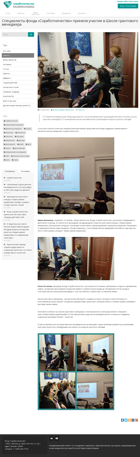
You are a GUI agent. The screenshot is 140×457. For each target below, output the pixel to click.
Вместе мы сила (9, 101)
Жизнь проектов (9, 60)
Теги (5, 116)
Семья (15, 160)
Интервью (7, 64)
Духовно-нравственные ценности (16, 105)
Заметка (6, 73)
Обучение (8, 136)
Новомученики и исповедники (15, 152)
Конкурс (27, 129)
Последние (25, 171)
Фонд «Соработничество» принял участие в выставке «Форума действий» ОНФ (16, 214)
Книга (6, 160)
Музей (20, 144)
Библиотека (20, 132)
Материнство (9, 140)
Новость (6, 55)
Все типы (7, 51)
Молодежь (19, 136)
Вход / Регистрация (128, 6)
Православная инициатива (13, 125)
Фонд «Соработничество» (62, 110)
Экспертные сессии (11, 87)
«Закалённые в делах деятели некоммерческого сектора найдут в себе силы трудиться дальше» (18, 187)
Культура (20, 140)
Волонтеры (8, 132)
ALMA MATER (8, 96)
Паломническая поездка (20, 156)
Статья (6, 69)
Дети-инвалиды (19, 148)
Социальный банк (10, 83)
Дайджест (7, 78)
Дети (28, 144)
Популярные (10, 171)
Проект (7, 148)
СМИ (6, 156)
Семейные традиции (11, 92)
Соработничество (10, 121)
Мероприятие (9, 144)
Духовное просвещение (13, 129)
